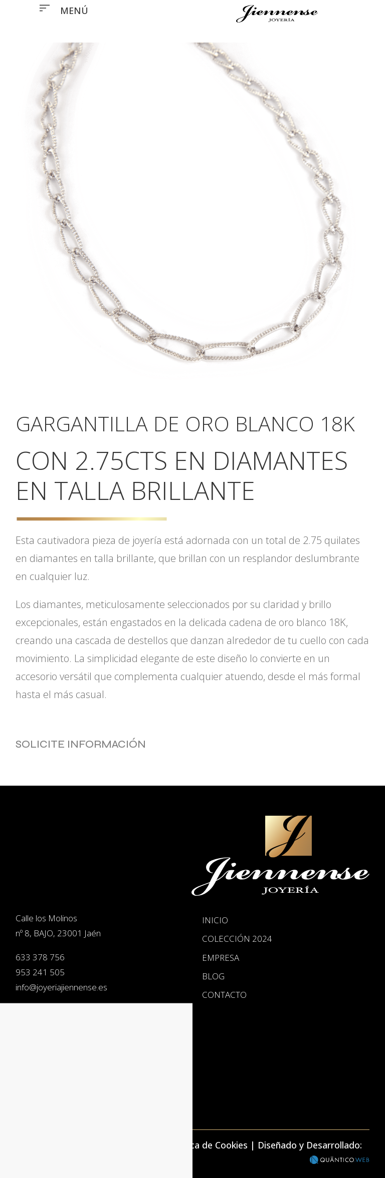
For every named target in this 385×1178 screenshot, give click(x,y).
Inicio (59, 1089)
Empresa (220, 957)
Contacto (224, 994)
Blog (213, 976)
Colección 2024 (237, 938)
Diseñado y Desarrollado (309, 1145)
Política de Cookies (208, 1145)
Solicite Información (81, 756)
